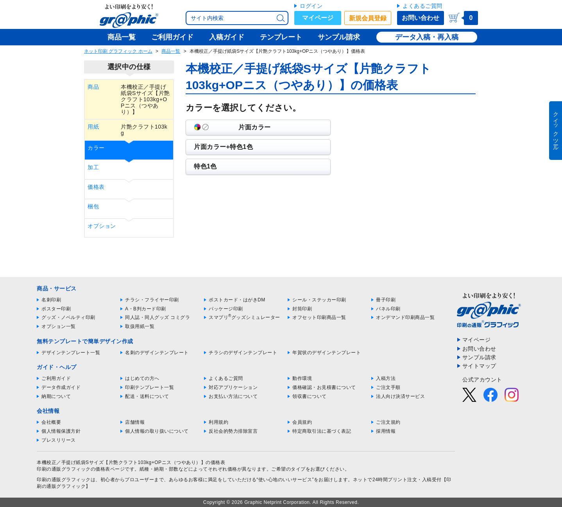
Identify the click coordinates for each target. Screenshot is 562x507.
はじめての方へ (142, 378)
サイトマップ (479, 366)
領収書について (309, 396)
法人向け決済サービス (400, 396)
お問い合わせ (420, 17)
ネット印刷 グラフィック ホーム (118, 51)
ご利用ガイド (56, 378)
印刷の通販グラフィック (64, 479)
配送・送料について (147, 396)
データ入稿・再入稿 (426, 37)
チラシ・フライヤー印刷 (152, 300)
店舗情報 (135, 422)
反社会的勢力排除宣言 (233, 431)
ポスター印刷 (56, 309)
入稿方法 (386, 378)
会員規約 (302, 422)
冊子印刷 (386, 300)
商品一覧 (170, 51)
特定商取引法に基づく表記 (321, 431)
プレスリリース (58, 440)
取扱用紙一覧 (139, 326)
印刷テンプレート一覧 (149, 387)
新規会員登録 (368, 18)
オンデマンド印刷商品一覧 (405, 317)
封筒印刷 (302, 309)
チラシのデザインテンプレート (243, 352)
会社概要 (51, 422)
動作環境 (302, 378)
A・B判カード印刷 (145, 309)
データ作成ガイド (61, 387)
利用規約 (218, 422)
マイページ (317, 17)
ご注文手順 (388, 387)
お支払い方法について (233, 396)
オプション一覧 (58, 326)
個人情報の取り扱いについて (157, 431)
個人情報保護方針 (61, 431)
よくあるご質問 (422, 6)
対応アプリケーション (233, 387)
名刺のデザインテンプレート (157, 352)
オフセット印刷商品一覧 (319, 317)
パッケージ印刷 (226, 309)
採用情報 (386, 431)
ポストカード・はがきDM (237, 300)
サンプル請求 (479, 357)
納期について (56, 396)
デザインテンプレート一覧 (70, 352)
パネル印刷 (388, 309)
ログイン (311, 6)
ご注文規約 (388, 422)
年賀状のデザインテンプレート (326, 352)
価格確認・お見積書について (324, 387)
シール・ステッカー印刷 (319, 300)
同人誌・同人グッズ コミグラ (157, 317)
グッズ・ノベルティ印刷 (68, 317)
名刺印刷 (51, 300)
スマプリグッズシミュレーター (244, 317)
